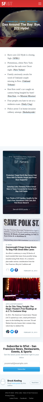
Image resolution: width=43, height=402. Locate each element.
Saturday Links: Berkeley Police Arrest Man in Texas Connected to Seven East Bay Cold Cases (21, 189)
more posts (16, 383)
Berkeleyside (29, 112)
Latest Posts (14, 398)
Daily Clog (27, 104)
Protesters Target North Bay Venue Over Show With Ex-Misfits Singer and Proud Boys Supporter (21, 177)
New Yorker (19, 70)
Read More (35, 382)
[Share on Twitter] (12, 270)
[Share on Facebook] (16, 270)
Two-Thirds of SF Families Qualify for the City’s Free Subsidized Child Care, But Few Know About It (21, 200)
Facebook (23, 398)
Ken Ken (12, 96)
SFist (7, 393)
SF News (22, 21)
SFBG (16, 58)
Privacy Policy (9, 395)
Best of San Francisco (30, 393)
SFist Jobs (18, 393)
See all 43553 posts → (21, 209)
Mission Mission (27, 96)
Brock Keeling (32, 21)
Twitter (31, 398)
